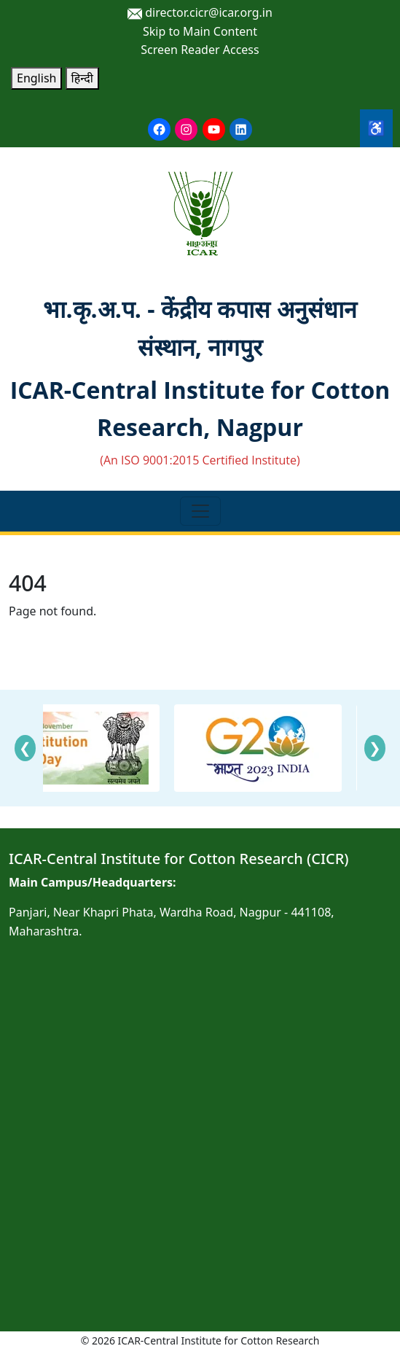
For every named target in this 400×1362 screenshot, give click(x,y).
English (36, 78)
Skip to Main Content (200, 31)
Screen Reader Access (200, 50)
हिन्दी (82, 78)
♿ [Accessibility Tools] (376, 128)
